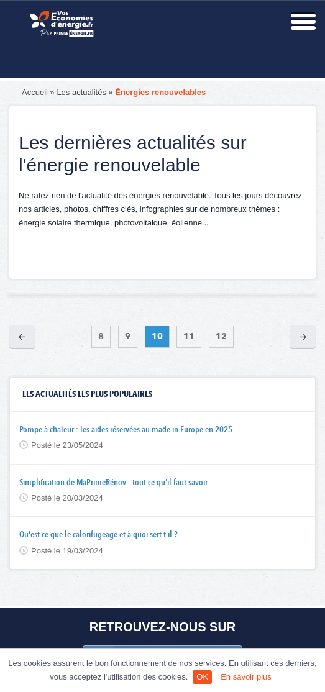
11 (189, 336)
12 (221, 336)
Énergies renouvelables (160, 92)
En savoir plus (246, 676)
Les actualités (81, 92)
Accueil (35, 92)
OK (202, 676)
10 (157, 336)
